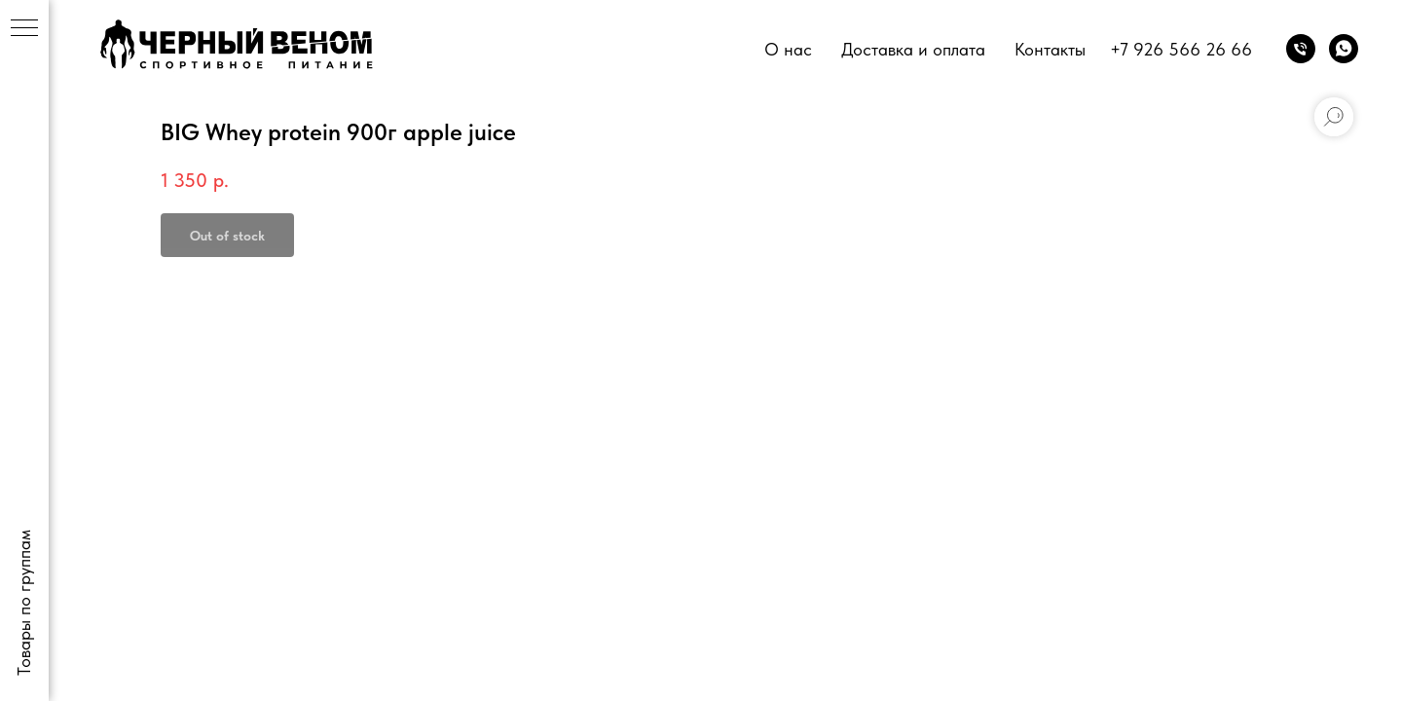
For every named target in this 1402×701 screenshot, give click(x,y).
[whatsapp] (1343, 48)
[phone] (1300, 48)
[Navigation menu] (24, 29)
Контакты (1050, 49)
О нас (788, 49)
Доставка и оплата (913, 49)
